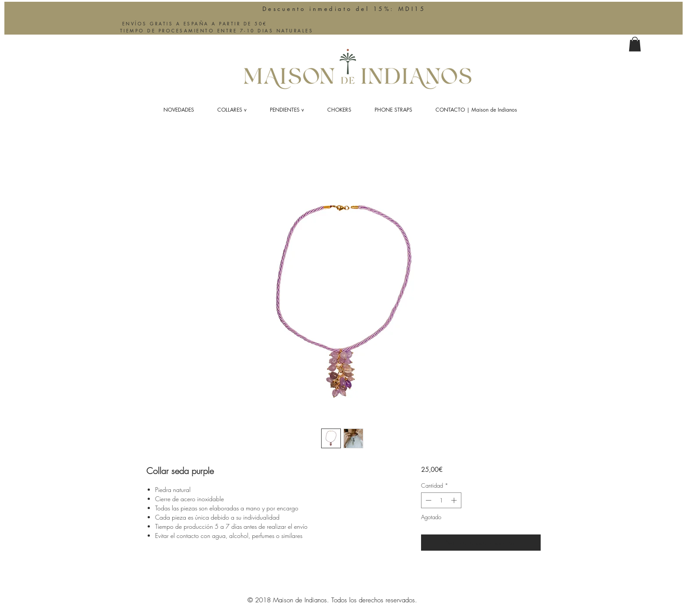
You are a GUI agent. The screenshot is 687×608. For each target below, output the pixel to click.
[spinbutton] (441, 500)
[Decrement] (427, 500)
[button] (635, 44)
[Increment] (455, 500)
